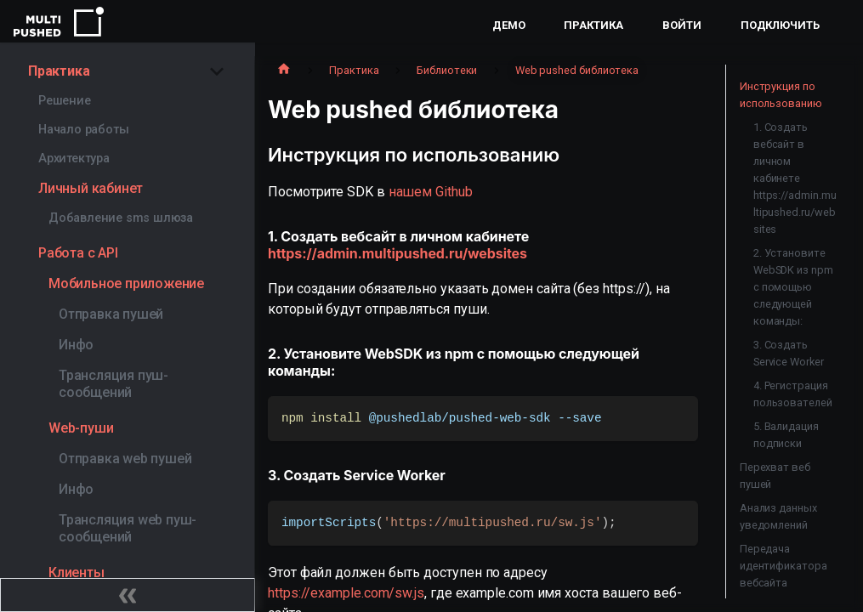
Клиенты (76, 572)
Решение (64, 101)
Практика (593, 25)
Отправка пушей (111, 314)
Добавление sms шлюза (120, 218)
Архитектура (74, 158)
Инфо (76, 345)
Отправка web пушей (125, 458)
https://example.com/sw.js (346, 593)
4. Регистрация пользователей (792, 394)
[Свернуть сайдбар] (127, 595)
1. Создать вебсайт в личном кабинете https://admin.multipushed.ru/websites (795, 178)
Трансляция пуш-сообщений (113, 383)
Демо (508, 25)
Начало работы (83, 129)
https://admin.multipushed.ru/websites (397, 253)
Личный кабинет (90, 188)
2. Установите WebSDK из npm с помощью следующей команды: (793, 286)
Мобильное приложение (126, 283)
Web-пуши (80, 428)
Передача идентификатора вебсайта (783, 565)
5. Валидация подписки (786, 435)
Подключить (780, 25)
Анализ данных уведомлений (778, 516)
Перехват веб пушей (775, 475)
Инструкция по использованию (781, 95)
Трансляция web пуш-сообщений (127, 528)
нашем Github (431, 192)
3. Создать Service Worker (788, 353)
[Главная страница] (284, 70)
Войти (681, 25)
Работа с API (78, 253)
